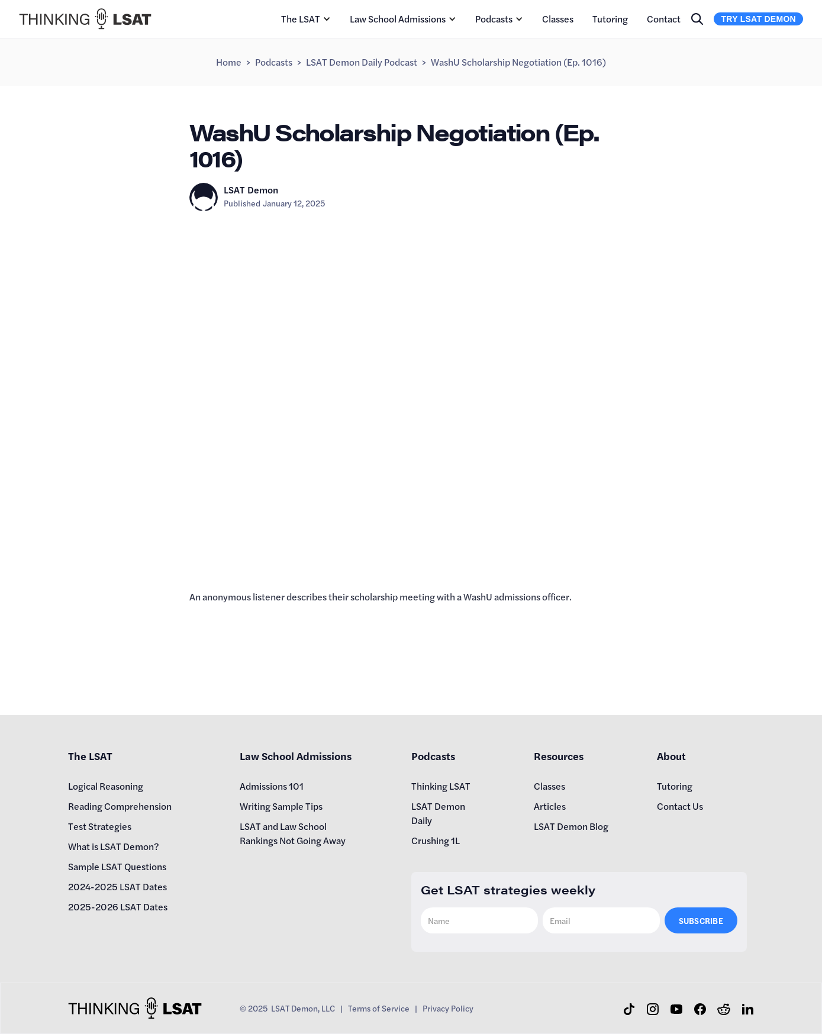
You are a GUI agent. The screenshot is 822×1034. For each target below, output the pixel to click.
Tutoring (610, 18)
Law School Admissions (398, 18)
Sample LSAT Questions (117, 866)
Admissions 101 (272, 786)
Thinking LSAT (440, 786)
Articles (550, 806)
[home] (85, 19)
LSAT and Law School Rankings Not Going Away (293, 833)
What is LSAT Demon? (113, 846)
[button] (306, 19)
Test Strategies (99, 826)
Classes (557, 18)
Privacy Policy (448, 1008)
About (671, 755)
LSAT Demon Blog (571, 826)
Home (228, 62)
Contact (664, 18)
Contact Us (680, 806)
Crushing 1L (435, 840)
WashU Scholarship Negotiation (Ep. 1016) (518, 62)
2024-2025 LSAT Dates (117, 886)
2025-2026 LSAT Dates (117, 906)
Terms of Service (379, 1008)
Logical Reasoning (105, 786)
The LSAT (300, 18)
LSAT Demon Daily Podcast (361, 62)
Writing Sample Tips (281, 806)
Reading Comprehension (120, 806)
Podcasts (493, 18)
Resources (559, 755)
